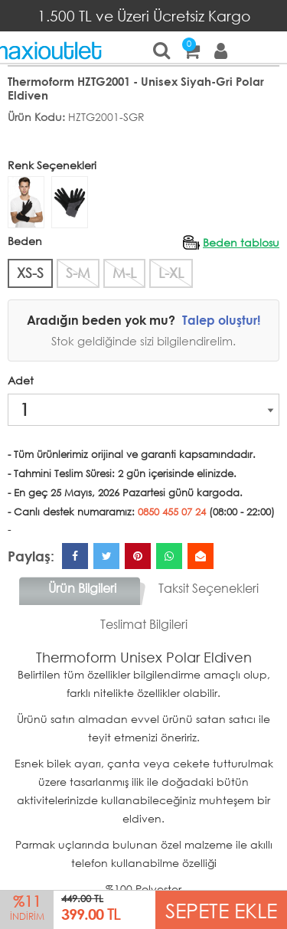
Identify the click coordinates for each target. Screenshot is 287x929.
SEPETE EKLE (221, 909)
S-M (78, 272)
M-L (124, 272)
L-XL (171, 272)
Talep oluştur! (221, 319)
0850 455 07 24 (172, 511)
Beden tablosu (241, 242)
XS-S (30, 272)
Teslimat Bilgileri (144, 624)
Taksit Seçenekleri (208, 588)
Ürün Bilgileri (82, 588)
